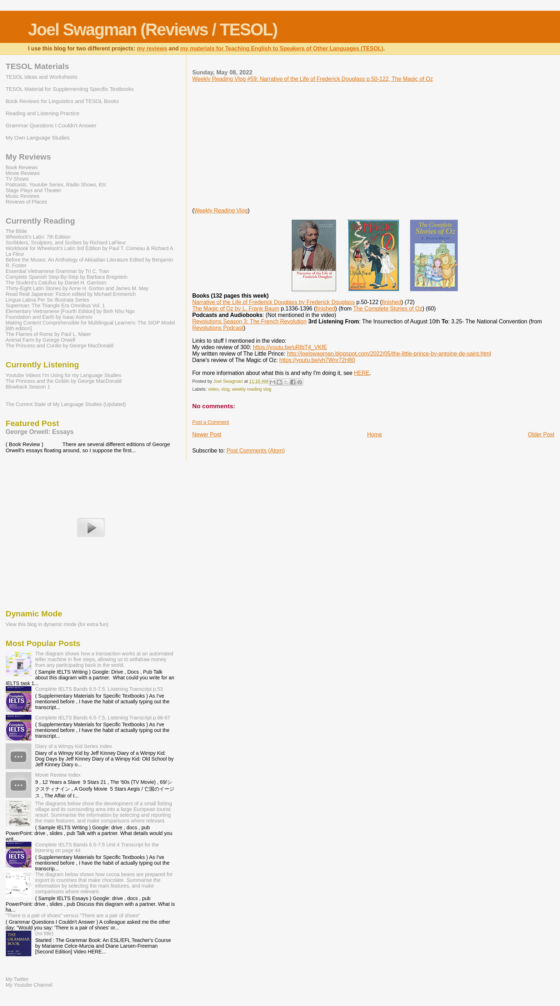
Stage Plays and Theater (33, 190)
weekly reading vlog (251, 389)
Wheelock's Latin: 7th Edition (38, 237)
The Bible (16, 231)
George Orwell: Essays (40, 431)
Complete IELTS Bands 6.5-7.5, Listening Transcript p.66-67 (102, 718)
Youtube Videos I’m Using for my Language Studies (63, 375)
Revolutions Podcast (217, 328)
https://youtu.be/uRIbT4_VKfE (290, 347)
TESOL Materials (37, 66)
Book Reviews (22, 167)
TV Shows (17, 179)
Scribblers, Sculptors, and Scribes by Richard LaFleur (66, 242)
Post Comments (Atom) (255, 451)
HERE (362, 373)
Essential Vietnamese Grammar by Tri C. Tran (57, 271)
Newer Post (206, 434)
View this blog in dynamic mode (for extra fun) (57, 624)
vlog (225, 389)
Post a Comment (210, 422)
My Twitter (17, 979)
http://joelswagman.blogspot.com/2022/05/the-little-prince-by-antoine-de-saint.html (389, 354)
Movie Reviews (23, 173)
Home (374, 434)
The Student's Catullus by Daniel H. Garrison (56, 282)
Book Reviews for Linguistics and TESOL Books (62, 101)
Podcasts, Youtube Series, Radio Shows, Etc (56, 184)
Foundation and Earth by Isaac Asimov (49, 317)
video (213, 389)
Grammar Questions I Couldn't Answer (51, 125)
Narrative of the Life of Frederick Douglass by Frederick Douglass (273, 302)
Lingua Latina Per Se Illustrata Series (47, 300)
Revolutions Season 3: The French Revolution (249, 321)
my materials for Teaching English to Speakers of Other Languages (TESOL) (281, 48)
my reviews (152, 48)
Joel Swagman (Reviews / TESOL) (152, 29)
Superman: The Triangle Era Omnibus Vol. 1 (55, 305)
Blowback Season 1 (28, 387)
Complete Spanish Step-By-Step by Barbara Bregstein (67, 277)
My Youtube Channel (29, 985)
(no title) (44, 933)
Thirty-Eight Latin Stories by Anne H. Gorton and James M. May (77, 288)
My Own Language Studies (38, 138)
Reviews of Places (26, 202)
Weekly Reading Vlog (221, 210)
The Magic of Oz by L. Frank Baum (235, 309)
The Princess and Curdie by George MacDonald (60, 345)
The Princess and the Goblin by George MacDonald (64, 381)
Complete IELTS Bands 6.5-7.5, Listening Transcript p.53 (99, 689)
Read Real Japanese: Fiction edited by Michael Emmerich (71, 294)
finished (391, 302)
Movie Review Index (57, 775)
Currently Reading (40, 220)
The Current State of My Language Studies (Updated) (66, 404)
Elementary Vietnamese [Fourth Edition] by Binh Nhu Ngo (70, 311)
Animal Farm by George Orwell (40, 340)
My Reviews (28, 156)
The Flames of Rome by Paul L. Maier (48, 334)
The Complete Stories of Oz (387, 309)
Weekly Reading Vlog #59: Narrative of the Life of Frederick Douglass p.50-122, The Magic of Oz (312, 79)
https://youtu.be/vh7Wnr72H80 (317, 360)
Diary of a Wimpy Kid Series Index (73, 746)
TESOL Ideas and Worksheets (42, 77)
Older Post (541, 434)
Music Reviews (23, 196)
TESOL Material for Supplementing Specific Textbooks (70, 89)
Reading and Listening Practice (43, 113)
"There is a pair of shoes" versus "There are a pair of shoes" (73, 915)
